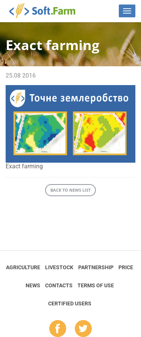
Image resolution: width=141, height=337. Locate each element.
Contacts (59, 285)
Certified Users (69, 303)
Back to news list (70, 190)
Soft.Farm (46, 10)
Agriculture (23, 267)
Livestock (59, 267)
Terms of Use (95, 285)
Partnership (96, 267)
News (33, 285)
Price (125, 267)
